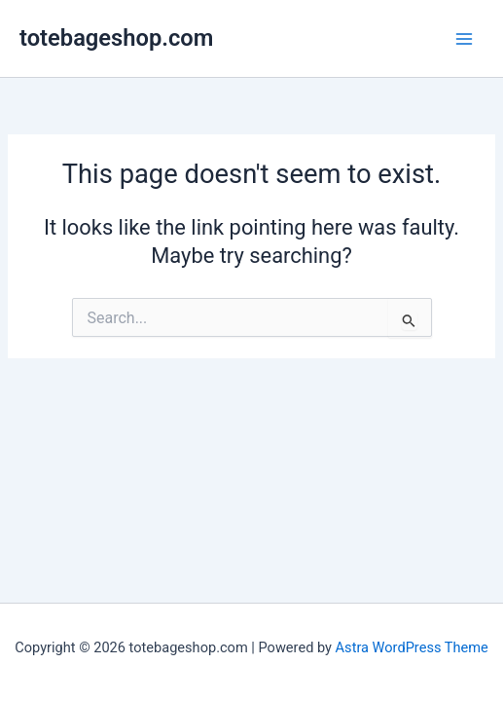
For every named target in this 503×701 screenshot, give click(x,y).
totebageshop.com (116, 38)
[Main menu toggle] (464, 37)
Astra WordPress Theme (412, 647)
